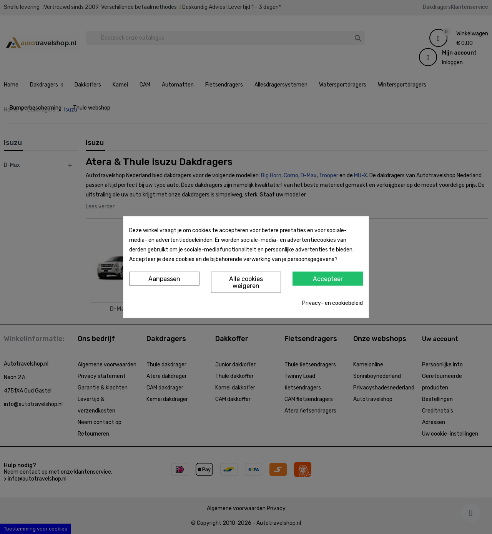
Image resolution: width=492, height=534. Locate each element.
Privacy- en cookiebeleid (332, 302)
